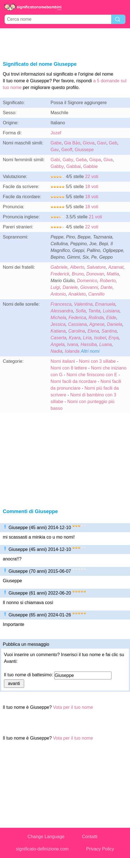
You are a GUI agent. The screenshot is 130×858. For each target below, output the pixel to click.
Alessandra (62, 310)
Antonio (58, 294)
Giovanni (89, 287)
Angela (58, 344)
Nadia (56, 351)
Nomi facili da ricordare (74, 381)
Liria (87, 337)
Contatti (89, 836)
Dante (107, 287)
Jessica (58, 324)
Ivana (72, 344)
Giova (89, 143)
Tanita (94, 310)
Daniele (70, 287)
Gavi (101, 143)
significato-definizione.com (42, 849)
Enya (113, 337)
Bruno (78, 274)
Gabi (55, 159)
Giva (108, 159)
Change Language (46, 836)
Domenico (87, 280)
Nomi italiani (63, 361)
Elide (111, 317)
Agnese (96, 324)
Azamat (115, 267)
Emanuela (105, 304)
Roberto (108, 280)
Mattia (113, 274)
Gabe (56, 143)
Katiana (58, 331)
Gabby (57, 166)
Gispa (95, 159)
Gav (55, 149)
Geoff (66, 149)
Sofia (81, 310)
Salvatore (96, 267)
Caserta (58, 337)
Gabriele (59, 267)
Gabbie (90, 166)
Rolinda (96, 317)
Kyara (75, 337)
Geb (113, 143)
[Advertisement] (65, 43)
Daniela (114, 324)
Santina (109, 331)
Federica (77, 317)
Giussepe (84, 149)
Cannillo (96, 294)
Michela (58, 317)
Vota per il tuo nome (73, 707)
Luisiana (111, 310)
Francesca (61, 304)
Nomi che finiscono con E (92, 374)
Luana (105, 344)
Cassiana (77, 324)
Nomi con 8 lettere (69, 368)
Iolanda (72, 351)
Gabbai (73, 166)
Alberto (77, 267)
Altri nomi (90, 351)
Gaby (68, 159)
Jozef (56, 132)
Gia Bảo (72, 143)
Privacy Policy (100, 849)
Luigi (55, 287)
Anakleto (77, 294)
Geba (81, 159)
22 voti (91, 176)
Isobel (100, 337)
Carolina (76, 331)
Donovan (95, 274)
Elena (93, 331)
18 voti (91, 186)
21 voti (95, 216)
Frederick (60, 274)
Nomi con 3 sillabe (97, 361)
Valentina (83, 304)
